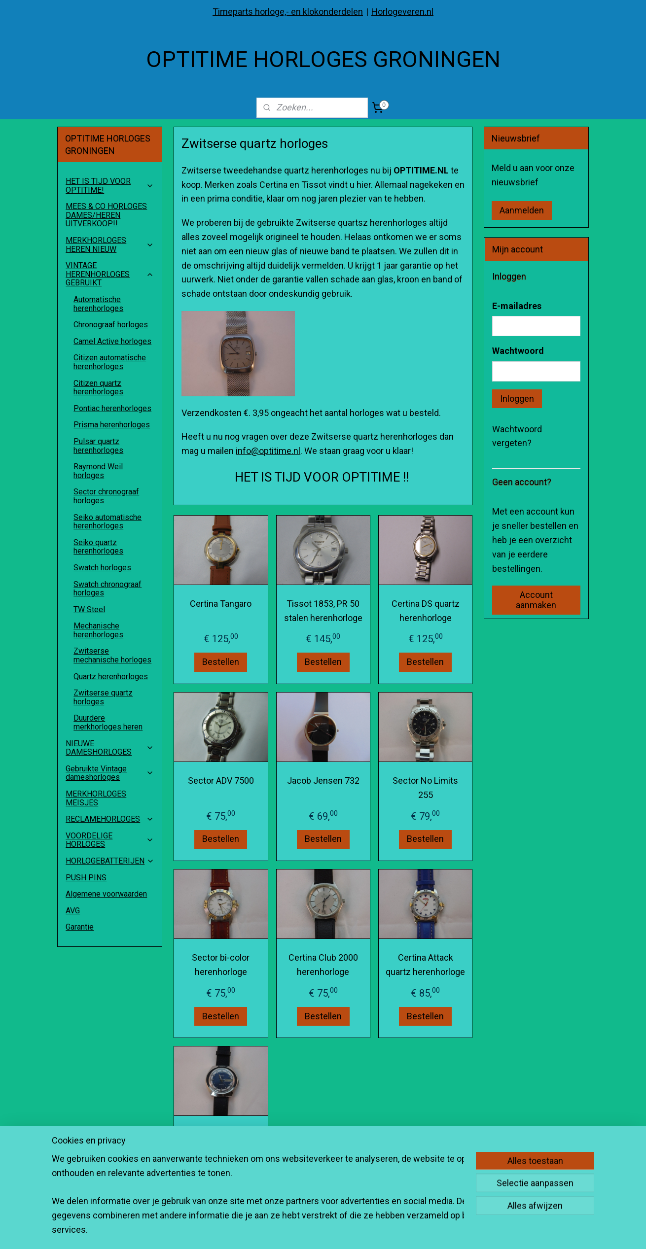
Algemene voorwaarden (106, 894)
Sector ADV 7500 (221, 780)
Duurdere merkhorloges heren (108, 722)
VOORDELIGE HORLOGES (110, 840)
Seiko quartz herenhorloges (98, 547)
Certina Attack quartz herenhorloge (425, 964)
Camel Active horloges (112, 341)
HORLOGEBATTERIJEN (110, 861)
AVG (73, 910)
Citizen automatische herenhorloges (109, 362)
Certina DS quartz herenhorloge (425, 610)
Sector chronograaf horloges (106, 496)
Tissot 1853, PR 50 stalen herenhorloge (323, 610)
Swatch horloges (102, 567)
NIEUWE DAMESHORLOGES (110, 748)
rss (333, 1231)
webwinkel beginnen (369, 1231)
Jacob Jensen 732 (323, 780)
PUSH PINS (86, 877)
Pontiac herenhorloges (112, 408)
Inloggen (517, 398)
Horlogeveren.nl (402, 11)
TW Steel (89, 609)
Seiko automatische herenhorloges (107, 522)
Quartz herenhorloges (110, 676)
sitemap (314, 1231)
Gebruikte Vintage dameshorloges (110, 773)
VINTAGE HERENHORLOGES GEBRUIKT (110, 274)
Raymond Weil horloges (98, 471)
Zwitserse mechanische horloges (112, 655)
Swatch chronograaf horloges (107, 589)
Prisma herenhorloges (111, 424)
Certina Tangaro (220, 603)
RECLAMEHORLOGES (110, 819)
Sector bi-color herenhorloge (221, 964)
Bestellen (220, 662)
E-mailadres (516, 306)
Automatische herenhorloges (98, 304)
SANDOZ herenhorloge (221, 1142)
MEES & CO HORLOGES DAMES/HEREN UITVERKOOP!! (106, 215)
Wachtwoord (518, 351)
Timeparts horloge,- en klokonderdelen (288, 11)
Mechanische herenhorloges (98, 630)
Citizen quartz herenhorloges (98, 388)
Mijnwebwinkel (452, 1231)
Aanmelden (522, 210)
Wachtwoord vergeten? (517, 436)
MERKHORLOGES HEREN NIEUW (110, 245)
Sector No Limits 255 (425, 787)
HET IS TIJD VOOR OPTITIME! (110, 185)
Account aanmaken (536, 600)
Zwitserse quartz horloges (103, 697)
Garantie (80, 927)
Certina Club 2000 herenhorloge (323, 964)
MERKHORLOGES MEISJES (96, 798)
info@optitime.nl (268, 451)
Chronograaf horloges (110, 324)
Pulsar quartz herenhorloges (98, 446)
